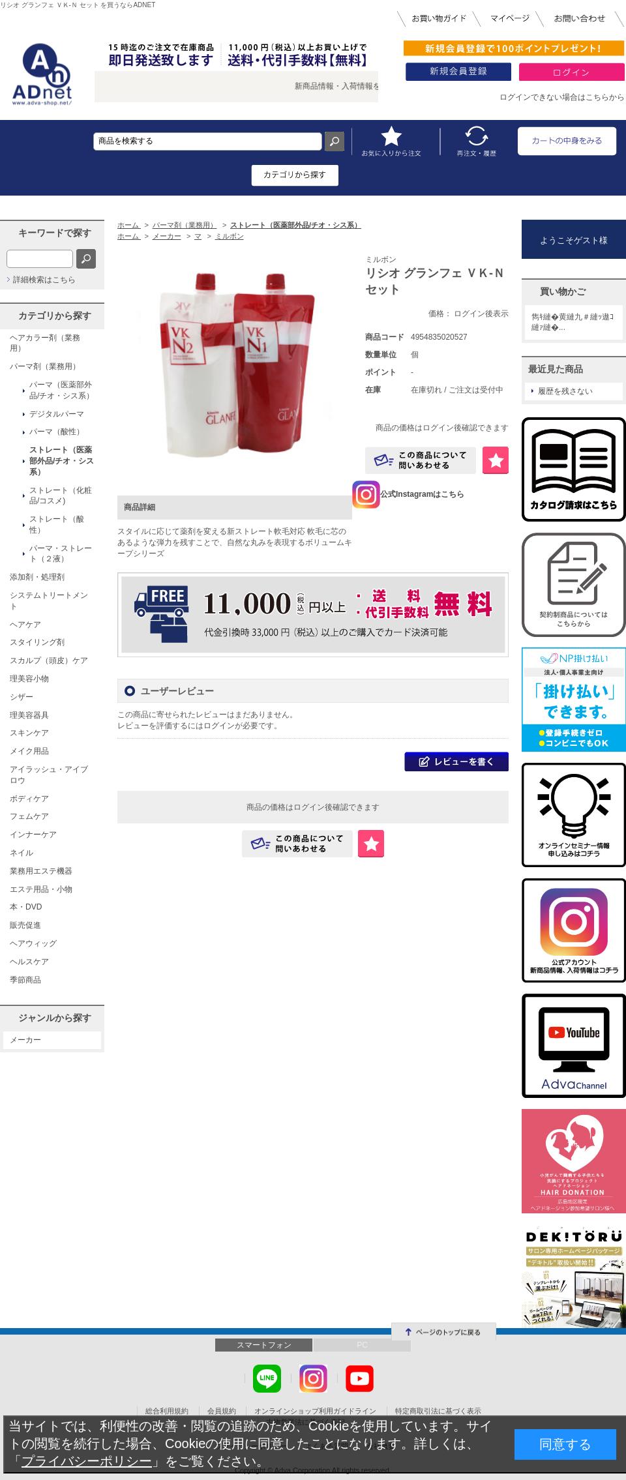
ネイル (21, 852)
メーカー (25, 1039)
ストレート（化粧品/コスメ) (60, 496)
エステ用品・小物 (41, 889)
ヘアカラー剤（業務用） (45, 343)
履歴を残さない (565, 391)
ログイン (219, 725)
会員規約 (221, 1411)
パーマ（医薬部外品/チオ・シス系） (61, 390)
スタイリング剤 (37, 642)
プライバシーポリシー (87, 1461)
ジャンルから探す (54, 1018)
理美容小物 (29, 678)
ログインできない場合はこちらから (562, 97)
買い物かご (563, 291)
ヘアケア (25, 624)
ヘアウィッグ (33, 943)
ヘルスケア (29, 961)
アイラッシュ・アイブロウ (49, 775)
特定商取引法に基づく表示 (438, 1411)
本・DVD (26, 906)
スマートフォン (264, 1345)
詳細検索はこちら (44, 279)
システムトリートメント (49, 601)
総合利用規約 (166, 1411)
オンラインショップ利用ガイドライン (315, 1411)
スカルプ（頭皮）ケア (49, 660)
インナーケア (33, 834)
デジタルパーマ (56, 414)
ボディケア (29, 798)
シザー (21, 697)
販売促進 (25, 925)
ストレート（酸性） (56, 524)
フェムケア (29, 816)
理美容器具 (29, 715)
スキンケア (29, 732)
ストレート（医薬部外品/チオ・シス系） (61, 461)
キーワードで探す (54, 233)
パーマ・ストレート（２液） (60, 554)
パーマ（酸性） (56, 431)
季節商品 (25, 979)
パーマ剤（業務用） (45, 366)
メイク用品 (29, 751)
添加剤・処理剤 (37, 577)
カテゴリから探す (54, 315)
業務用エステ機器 (41, 871)
